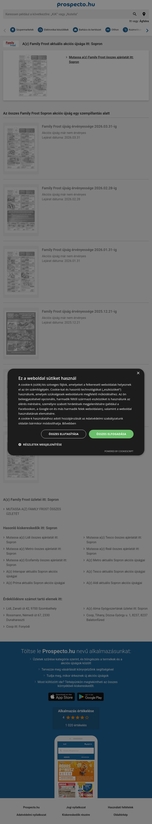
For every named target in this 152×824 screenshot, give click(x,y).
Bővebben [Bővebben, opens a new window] (69, 423)
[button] (40, 444)
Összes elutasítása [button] (64, 434)
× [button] (138, 373)
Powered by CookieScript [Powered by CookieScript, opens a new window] (118, 451)
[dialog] (76, 412)
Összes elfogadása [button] (111, 434)
